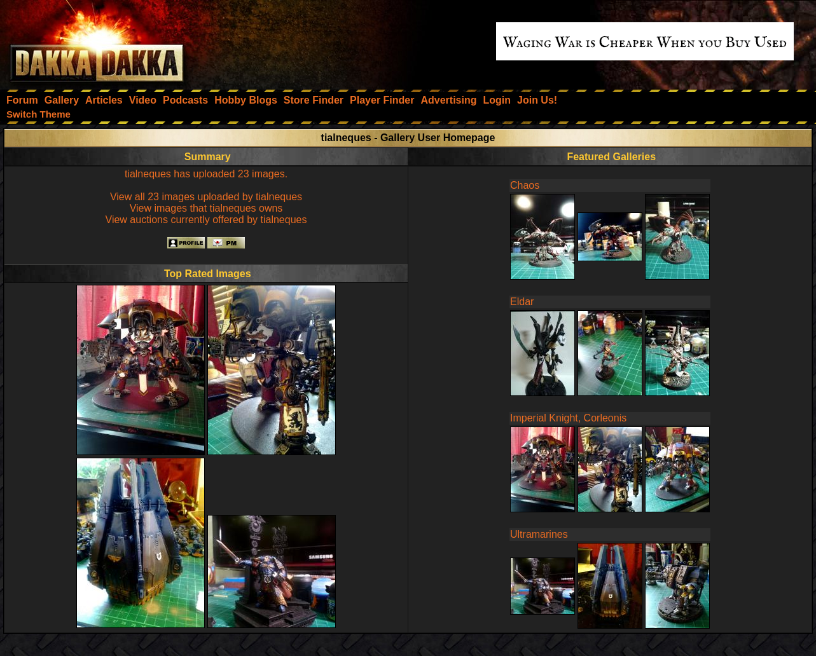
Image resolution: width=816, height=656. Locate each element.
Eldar (522, 301)
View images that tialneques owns (206, 208)
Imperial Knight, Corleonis (568, 418)
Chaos (524, 185)
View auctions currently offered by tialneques (206, 219)
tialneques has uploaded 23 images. (206, 173)
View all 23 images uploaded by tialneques (206, 196)
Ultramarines (539, 534)
